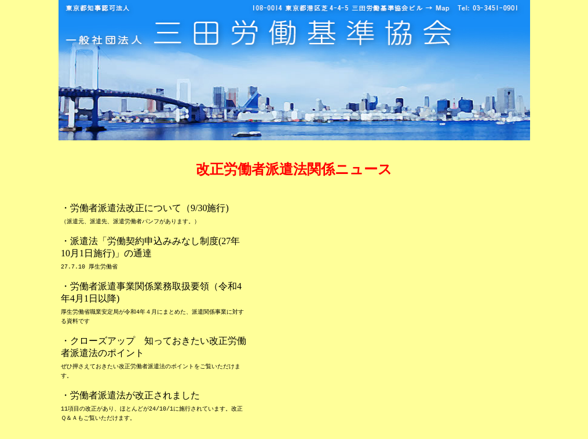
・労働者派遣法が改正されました (130, 395)
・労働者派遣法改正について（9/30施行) (145, 208)
